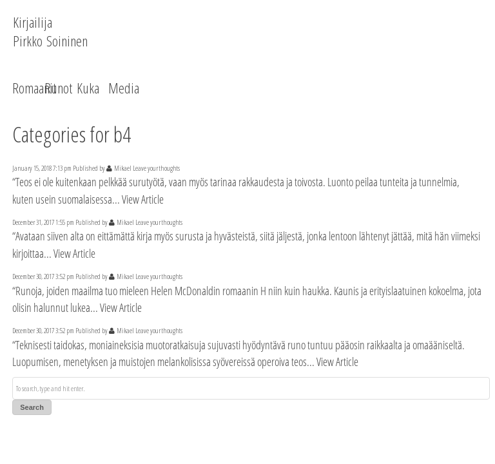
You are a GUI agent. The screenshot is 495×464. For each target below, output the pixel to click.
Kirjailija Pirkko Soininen (50, 31)
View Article (143, 199)
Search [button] (32, 407)
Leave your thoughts (156, 168)
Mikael (122, 168)
